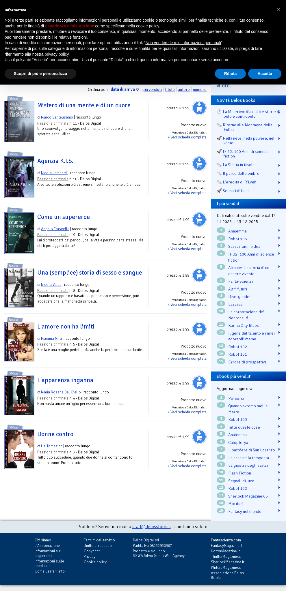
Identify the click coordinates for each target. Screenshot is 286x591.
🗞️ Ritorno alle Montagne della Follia (244, 127)
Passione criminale (52, 123)
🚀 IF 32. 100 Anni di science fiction (243, 153)
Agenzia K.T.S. (55, 161)
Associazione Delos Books (227, 575)
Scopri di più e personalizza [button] (40, 73)
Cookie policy (95, 562)
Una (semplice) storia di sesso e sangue (89, 272)
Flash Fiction (239, 473)
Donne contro (55, 434)
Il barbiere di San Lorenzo (251, 450)
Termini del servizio (99, 540)
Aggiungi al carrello (199, 108)
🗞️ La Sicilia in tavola (236, 164)
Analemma (237, 231)
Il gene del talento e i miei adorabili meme (251, 336)
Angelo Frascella (55, 228)
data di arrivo (123, 89)
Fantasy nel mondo (244, 511)
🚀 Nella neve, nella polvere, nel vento (245, 140)
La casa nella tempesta (248, 457)
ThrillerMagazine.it (226, 556)
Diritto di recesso (98, 545)
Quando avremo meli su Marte (249, 408)
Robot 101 (237, 354)
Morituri (235, 503)
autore (184, 89)
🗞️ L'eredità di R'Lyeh (236, 182)
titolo (170, 89)
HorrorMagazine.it (225, 551)
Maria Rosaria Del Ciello (61, 392)
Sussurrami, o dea (244, 246)
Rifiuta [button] (230, 73)
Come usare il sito (50, 571)
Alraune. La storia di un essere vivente (248, 270)
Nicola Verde (51, 284)
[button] (278, 9)
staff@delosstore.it (151, 527)
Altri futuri (237, 289)
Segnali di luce (241, 480)
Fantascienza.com (226, 540)
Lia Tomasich (51, 446)
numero (200, 89)
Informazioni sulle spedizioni (49, 563)
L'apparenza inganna (65, 380)
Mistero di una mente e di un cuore (84, 105)
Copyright (92, 551)
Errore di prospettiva (247, 362)
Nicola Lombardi (54, 172)
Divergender (239, 296)
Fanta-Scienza (240, 281)
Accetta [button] (264, 73)
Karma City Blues (243, 325)
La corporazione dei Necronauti (246, 314)
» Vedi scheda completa (187, 137)
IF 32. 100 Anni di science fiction (251, 257)
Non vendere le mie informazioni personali (183, 42)
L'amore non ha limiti (65, 326)
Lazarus (235, 304)
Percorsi (236, 398)
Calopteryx (238, 442)
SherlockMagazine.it (227, 562)
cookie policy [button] (147, 26)
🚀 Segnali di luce (233, 190)
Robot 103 (237, 238)
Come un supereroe (63, 217)
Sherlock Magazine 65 (248, 496)
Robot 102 (237, 346)
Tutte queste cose (244, 427)
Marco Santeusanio (57, 117)
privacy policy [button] (57, 54)
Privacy (89, 556)
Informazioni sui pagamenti (48, 553)
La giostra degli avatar (248, 465)
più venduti (152, 89)
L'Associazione (47, 545)
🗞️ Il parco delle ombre (238, 173)
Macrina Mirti (51, 338)
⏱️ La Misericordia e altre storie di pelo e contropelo (248, 114)
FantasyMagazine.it (226, 545)
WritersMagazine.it (226, 567)
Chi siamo (43, 540)
